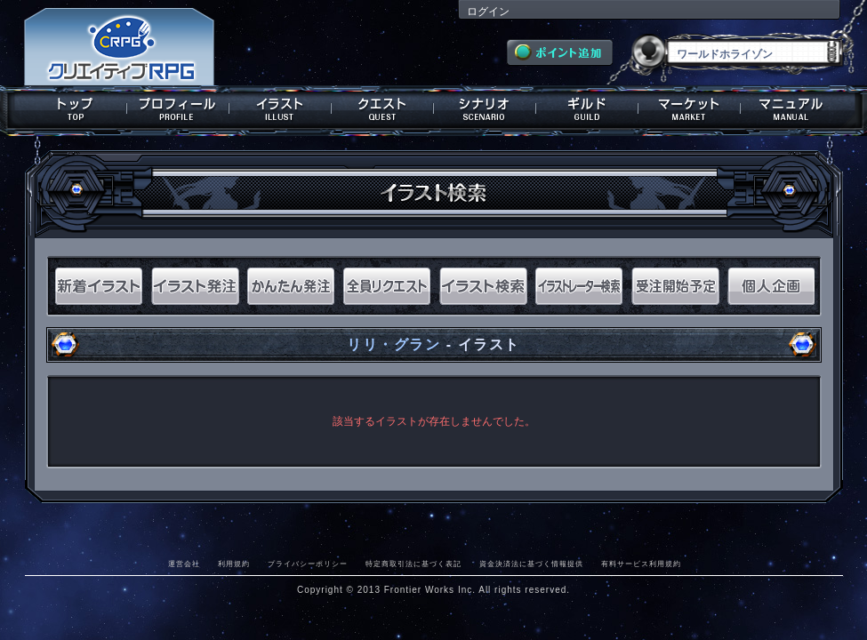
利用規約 (234, 563)
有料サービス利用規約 (641, 563)
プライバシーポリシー (308, 563)
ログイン (488, 11)
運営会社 (184, 563)
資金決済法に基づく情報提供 (531, 563)
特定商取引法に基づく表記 (413, 563)
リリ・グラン (394, 344)
